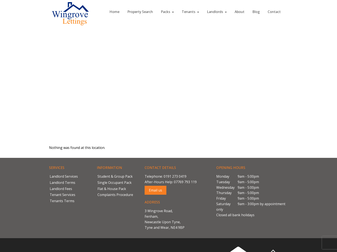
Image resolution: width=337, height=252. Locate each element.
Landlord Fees (61, 188)
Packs (167, 11)
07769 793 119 (185, 182)
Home (114, 11)
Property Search (140, 11)
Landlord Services (64, 176)
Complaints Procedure (115, 194)
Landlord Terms (62, 182)
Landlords (217, 11)
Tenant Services (62, 194)
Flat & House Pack (111, 188)
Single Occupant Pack (114, 182)
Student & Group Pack (115, 176)
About (239, 11)
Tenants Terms (62, 201)
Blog (256, 11)
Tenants (190, 11)
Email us (155, 190)
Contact (274, 11)
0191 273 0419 (175, 176)
